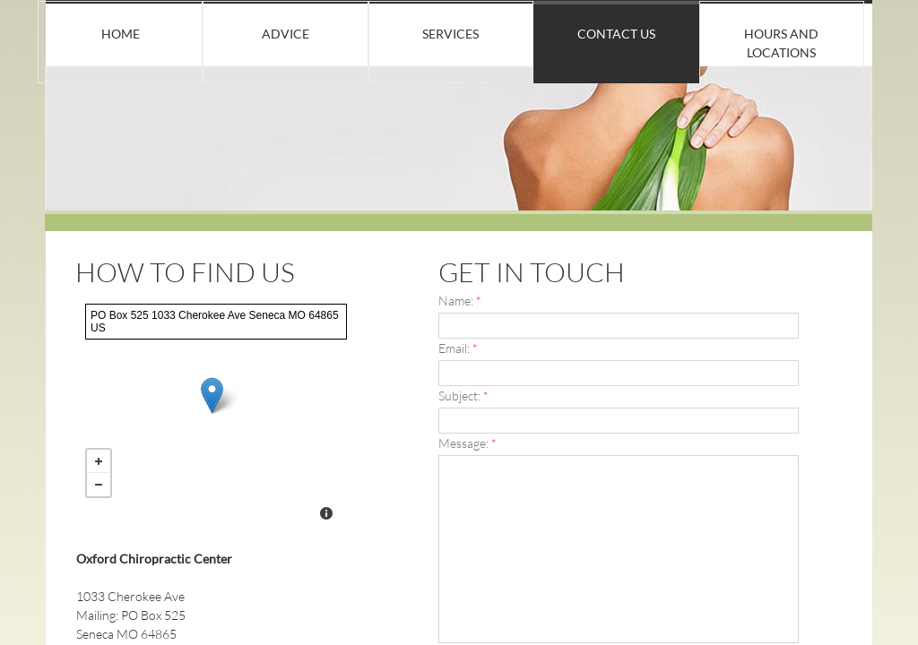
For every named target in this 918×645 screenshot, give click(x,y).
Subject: (463, 395)
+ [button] (98, 461)
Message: (467, 443)
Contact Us (616, 33)
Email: (458, 348)
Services (450, 33)
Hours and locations (781, 43)
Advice (285, 33)
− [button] (98, 484)
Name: (459, 300)
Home (120, 33)
